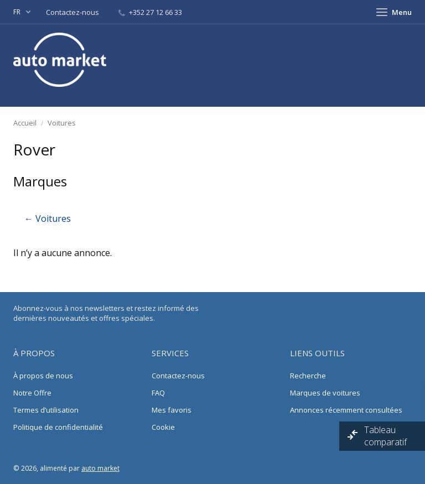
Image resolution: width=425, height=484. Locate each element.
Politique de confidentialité (58, 427)
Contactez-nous (73, 12)
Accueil (25, 123)
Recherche (308, 376)
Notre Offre (32, 393)
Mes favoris (171, 410)
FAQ (158, 393)
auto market (100, 468)
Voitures (62, 123)
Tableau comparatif (386, 436)
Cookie (163, 427)
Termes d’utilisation (46, 410)
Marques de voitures (325, 393)
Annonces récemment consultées (346, 410)
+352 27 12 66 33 (150, 12)
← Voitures (47, 218)
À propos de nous (43, 376)
